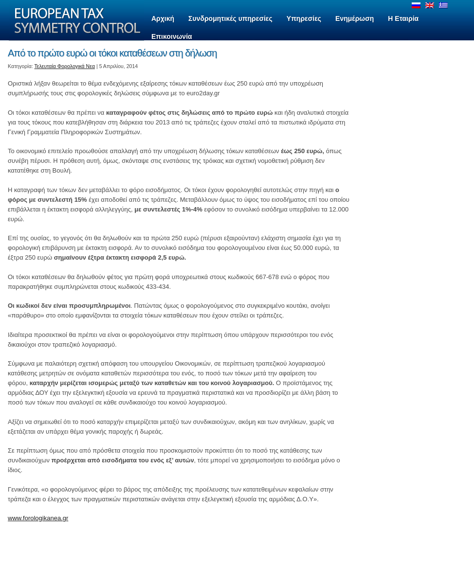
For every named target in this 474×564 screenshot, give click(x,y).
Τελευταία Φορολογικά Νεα (65, 66)
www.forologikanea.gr (38, 518)
